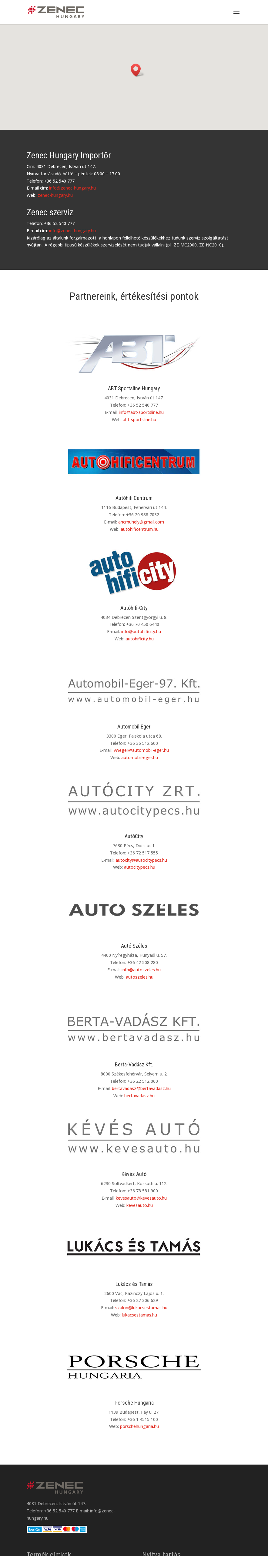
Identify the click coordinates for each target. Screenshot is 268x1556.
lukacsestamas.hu (139, 1315)
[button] (138, 70)
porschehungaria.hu (139, 1426)
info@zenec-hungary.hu (72, 188)
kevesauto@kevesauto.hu (141, 1198)
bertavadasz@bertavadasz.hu (141, 1088)
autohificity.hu (140, 639)
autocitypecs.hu (139, 867)
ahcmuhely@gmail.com (141, 522)
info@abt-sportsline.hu (141, 412)
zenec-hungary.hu (55, 195)
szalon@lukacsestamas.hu (141, 1307)
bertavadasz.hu (139, 1095)
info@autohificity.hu (141, 631)
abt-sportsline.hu (139, 419)
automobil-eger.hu (139, 757)
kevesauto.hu (139, 1205)
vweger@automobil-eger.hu (141, 750)
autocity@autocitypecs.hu (141, 860)
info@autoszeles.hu (141, 970)
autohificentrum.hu (140, 529)
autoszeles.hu (139, 977)
